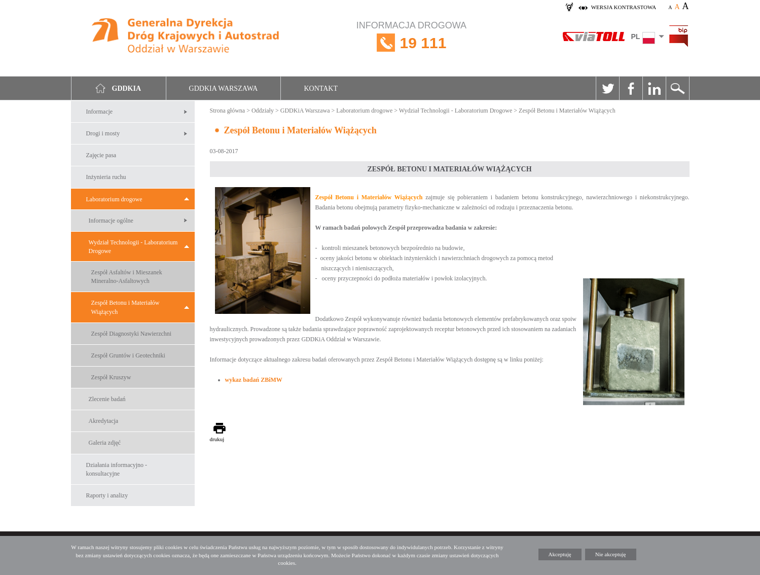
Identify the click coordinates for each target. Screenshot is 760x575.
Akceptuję (560, 554)
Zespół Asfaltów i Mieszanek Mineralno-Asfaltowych (126, 276)
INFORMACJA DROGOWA (411, 42)
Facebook (630, 88)
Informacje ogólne (111, 220)
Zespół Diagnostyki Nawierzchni (131, 333)
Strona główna (227, 110)
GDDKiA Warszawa (305, 110)
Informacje (99, 111)
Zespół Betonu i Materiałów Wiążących (125, 307)
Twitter (607, 88)
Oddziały (262, 110)
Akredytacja (104, 420)
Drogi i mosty (103, 133)
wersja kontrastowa (623, 7)
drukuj (217, 439)
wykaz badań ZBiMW (253, 379)
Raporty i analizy (107, 495)
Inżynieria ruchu (106, 177)
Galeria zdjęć (105, 442)
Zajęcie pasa (101, 155)
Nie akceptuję (610, 554)
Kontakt (321, 88)
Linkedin (654, 88)
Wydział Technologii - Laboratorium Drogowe (133, 247)
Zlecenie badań (107, 399)
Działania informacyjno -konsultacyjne (117, 469)
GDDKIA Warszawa (223, 88)
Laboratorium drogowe (114, 199)
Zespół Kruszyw (111, 377)
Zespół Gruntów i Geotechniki (128, 355)
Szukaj (677, 88)
